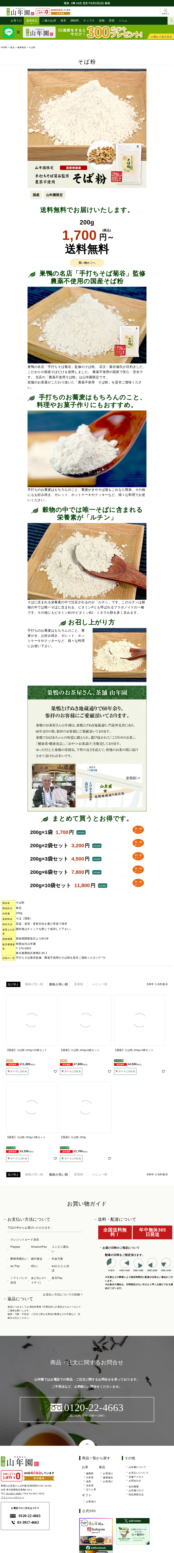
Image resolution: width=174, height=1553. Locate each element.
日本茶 (90, 1477)
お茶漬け (108, 1481)
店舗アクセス (136, 1476)
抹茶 (88, 1481)
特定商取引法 (136, 1494)
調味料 (75, 20)
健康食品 (32, 20)
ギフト (87, 1495)
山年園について (137, 1467)
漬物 (102, 20)
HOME (4, 47)
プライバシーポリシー (12, 1497)
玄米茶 (90, 1485)
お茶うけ (16, 20)
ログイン (165, 11)
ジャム (123, 20)
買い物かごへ (87, 262)
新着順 (80, 984)
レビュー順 (103, 984)
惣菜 (112, 20)
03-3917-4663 (13, 1493)
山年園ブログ (136, 1490)
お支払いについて (139, 1473)
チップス (89, 20)
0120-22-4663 (25, 1516)
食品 (12, 47)
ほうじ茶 (91, 1489)
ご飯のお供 (49, 20)
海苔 (63, 20)
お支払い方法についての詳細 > (63, 1294)
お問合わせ (135, 1481)
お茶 (85, 1467)
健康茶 (90, 1473)
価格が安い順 (34, 984)
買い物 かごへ (138, 830)
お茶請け (108, 1473)
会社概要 (134, 1486)
